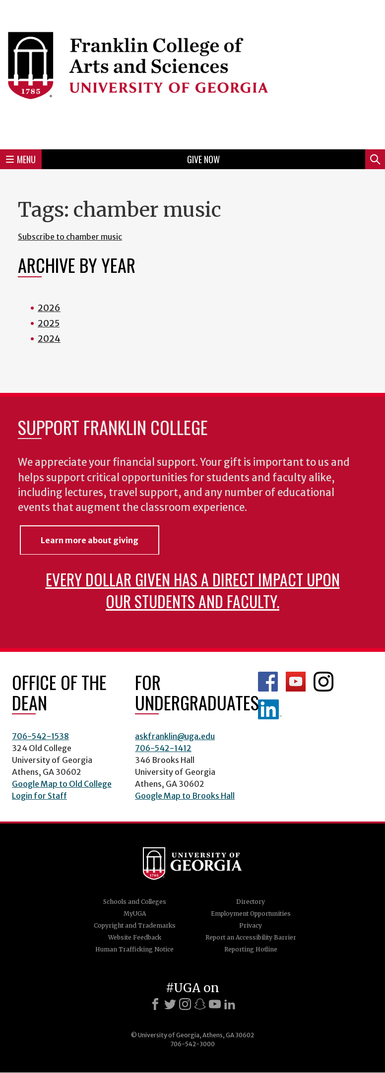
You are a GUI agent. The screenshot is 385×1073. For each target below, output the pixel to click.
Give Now (203, 159)
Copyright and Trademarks (135, 925)
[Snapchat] (200, 1004)
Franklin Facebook (268, 682)
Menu (21, 159)
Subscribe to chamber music (70, 237)
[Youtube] (215, 1004)
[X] (170, 1004)
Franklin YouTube (296, 682)
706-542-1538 (40, 736)
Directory (250, 901)
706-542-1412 (163, 748)
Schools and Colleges (134, 901)
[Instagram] (185, 1004)
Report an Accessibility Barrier (250, 937)
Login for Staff (39, 796)
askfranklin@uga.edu (175, 736)
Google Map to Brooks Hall (185, 796)
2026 (49, 308)
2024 (49, 338)
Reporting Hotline (250, 949)
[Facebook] (155, 1004)
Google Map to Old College (62, 784)
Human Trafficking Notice (134, 949)
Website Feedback (134, 937)
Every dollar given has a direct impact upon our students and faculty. (193, 590)
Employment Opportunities (251, 913)
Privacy (250, 925)
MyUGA (135, 913)
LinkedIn (270, 709)
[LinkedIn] (230, 1004)
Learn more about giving (89, 540)
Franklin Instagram (323, 682)
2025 (49, 323)
